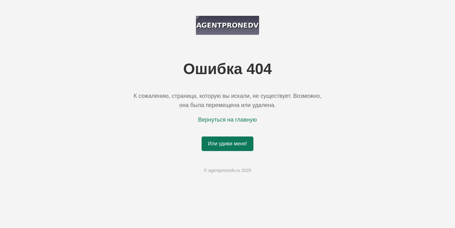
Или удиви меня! (227, 143)
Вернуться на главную (227, 120)
